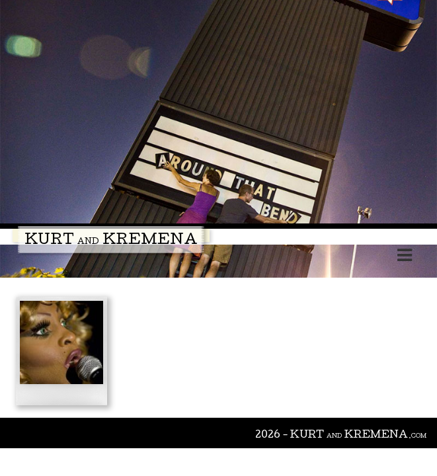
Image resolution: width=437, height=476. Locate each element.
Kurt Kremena (111, 241)
